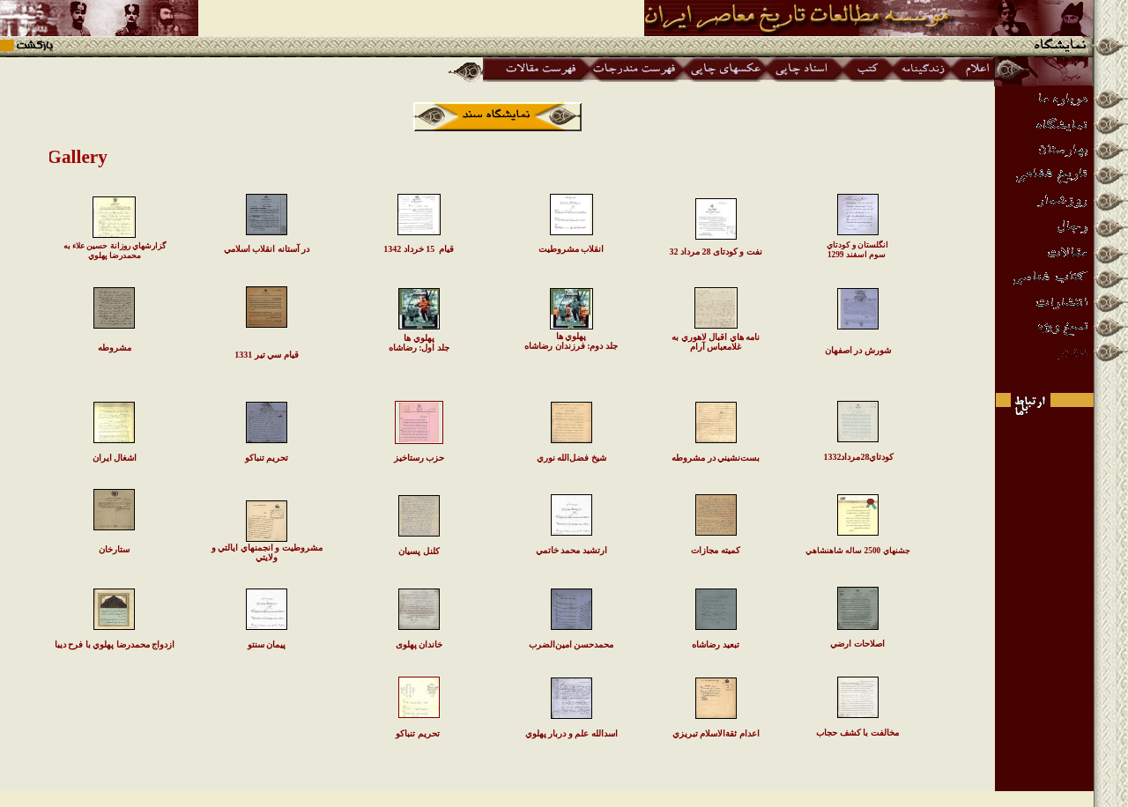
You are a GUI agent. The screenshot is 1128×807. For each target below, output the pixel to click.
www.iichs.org (564, 798)
